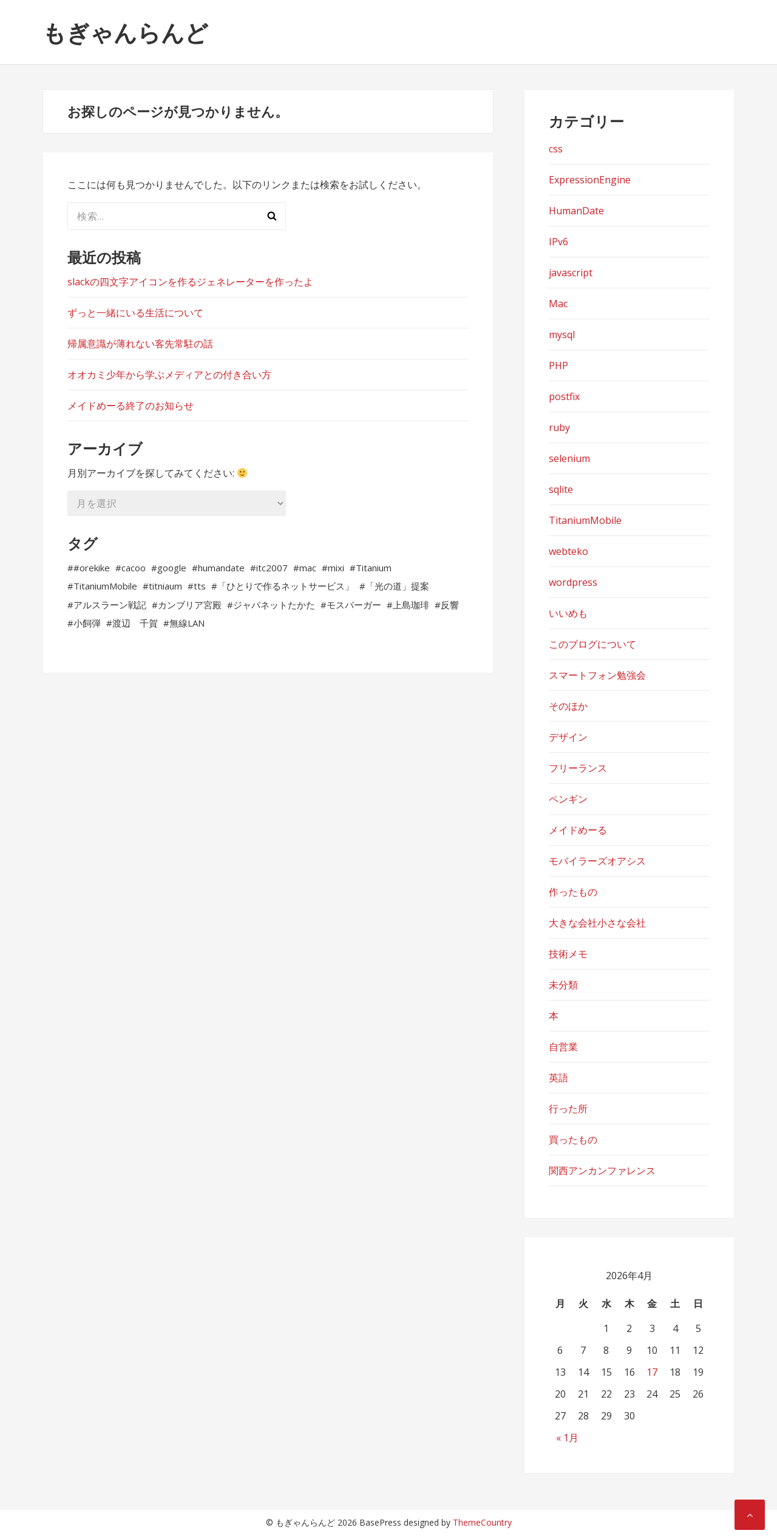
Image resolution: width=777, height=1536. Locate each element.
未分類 (563, 984)
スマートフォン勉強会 (597, 675)
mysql (562, 334)
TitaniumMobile (105, 586)
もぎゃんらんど (125, 32)
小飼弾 (87, 623)
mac (307, 568)
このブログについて (592, 644)
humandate (221, 568)
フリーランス (578, 768)
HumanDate (576, 210)
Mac (558, 303)
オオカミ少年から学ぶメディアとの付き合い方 (169, 374)
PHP (558, 365)
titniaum (165, 586)
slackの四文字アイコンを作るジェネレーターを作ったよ (190, 281)
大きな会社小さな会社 (597, 922)
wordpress (573, 582)
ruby (559, 427)
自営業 (563, 1046)
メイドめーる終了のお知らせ (130, 405)
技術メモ (568, 953)
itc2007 (272, 568)
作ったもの (573, 892)
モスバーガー (354, 605)
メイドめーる (578, 830)
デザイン (568, 737)
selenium (569, 458)
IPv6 (558, 241)
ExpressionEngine (590, 179)
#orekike (91, 568)
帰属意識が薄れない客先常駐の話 (140, 343)
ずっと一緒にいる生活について (135, 312)
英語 (558, 1077)
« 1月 (567, 1437)
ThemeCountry (482, 1522)
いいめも (568, 613)
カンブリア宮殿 (190, 605)
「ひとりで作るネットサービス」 (285, 586)
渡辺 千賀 (135, 623)
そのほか (568, 706)
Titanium (374, 568)
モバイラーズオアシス (597, 861)
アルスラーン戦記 (109, 605)
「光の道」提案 (397, 586)
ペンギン (568, 799)
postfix (564, 396)
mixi (336, 568)
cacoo (133, 568)
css (556, 148)
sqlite (561, 489)
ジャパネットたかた (274, 605)
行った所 (568, 1108)
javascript (570, 272)
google (171, 568)
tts (200, 586)
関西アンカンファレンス (602, 1170)
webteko (568, 551)
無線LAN (187, 623)
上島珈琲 (411, 605)
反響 (450, 605)
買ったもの (573, 1139)
